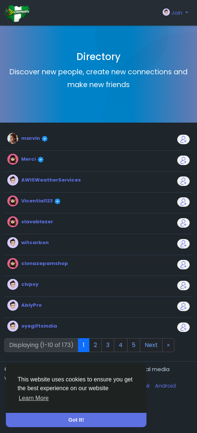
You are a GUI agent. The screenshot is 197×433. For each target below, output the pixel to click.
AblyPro (31, 305)
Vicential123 (37, 200)
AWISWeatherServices (51, 179)
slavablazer (37, 221)
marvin (31, 138)
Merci (29, 159)
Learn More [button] (34, 398)
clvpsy (29, 284)
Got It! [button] (76, 420)
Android (165, 385)
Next (151, 345)
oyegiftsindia (39, 325)
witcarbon (35, 242)
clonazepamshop (44, 263)
